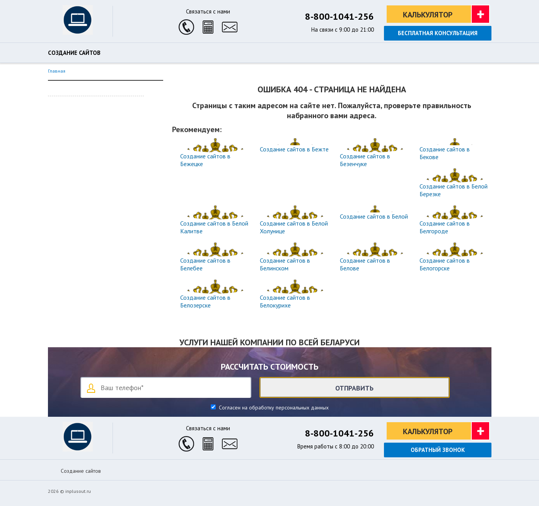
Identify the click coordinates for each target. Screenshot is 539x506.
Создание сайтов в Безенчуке (365, 160)
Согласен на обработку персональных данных (273, 407)
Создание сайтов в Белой (374, 216)
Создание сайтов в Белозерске (205, 301)
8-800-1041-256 (339, 16)
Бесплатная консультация (438, 33)
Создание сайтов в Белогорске (445, 264)
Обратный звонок (438, 449)
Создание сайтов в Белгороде (445, 227)
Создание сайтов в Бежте (294, 149)
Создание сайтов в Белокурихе (285, 301)
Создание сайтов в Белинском (285, 264)
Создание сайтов (74, 52)
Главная (56, 71)
